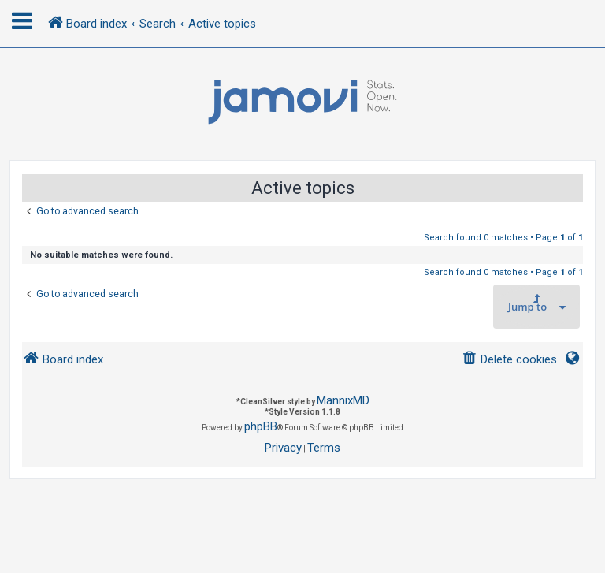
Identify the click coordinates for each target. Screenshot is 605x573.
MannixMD (343, 400)
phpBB (260, 426)
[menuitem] (509, 359)
